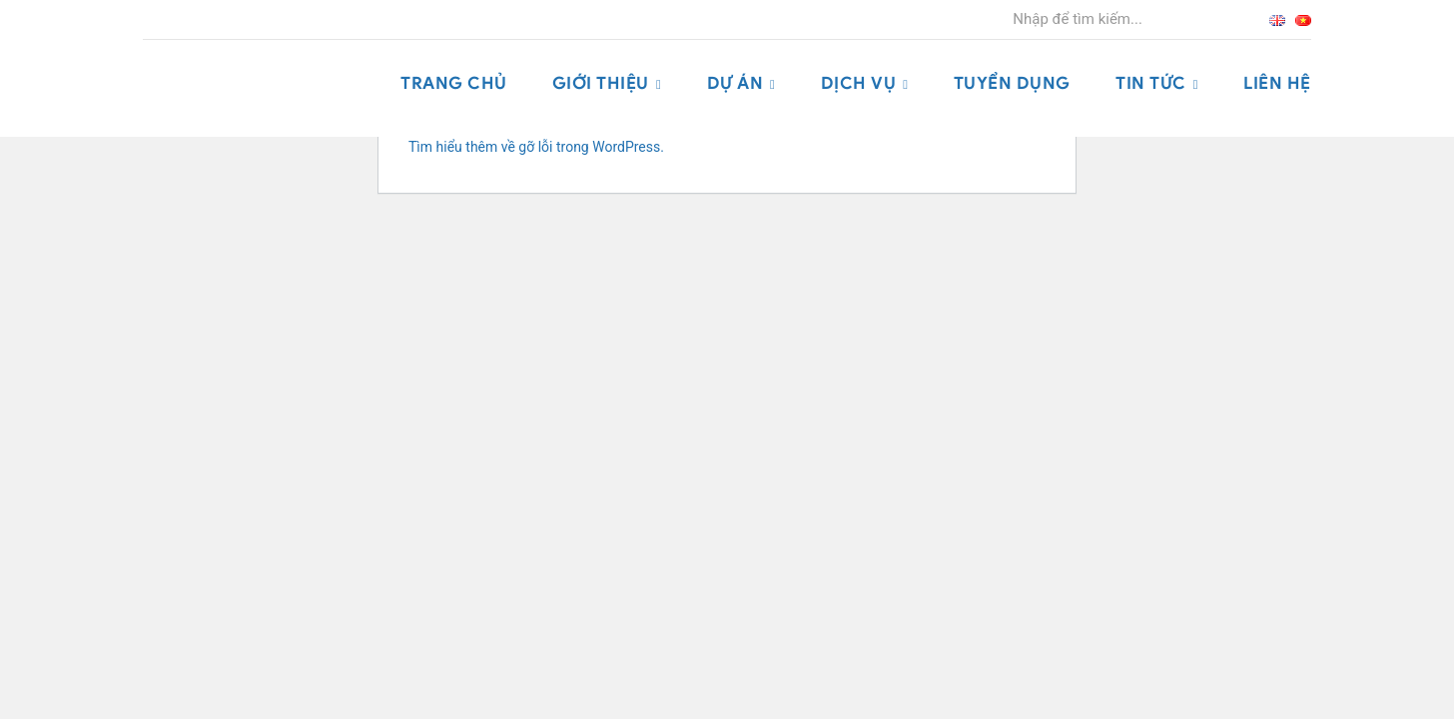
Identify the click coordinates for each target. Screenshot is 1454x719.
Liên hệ (1277, 83)
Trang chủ (453, 83)
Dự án (735, 83)
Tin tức (1150, 83)
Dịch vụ (859, 83)
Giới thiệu (600, 83)
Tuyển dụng (1012, 83)
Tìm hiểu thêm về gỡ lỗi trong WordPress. (536, 147)
